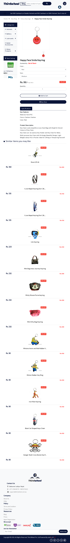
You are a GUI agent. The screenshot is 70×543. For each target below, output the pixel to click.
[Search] (35, 531)
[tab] (10, 29)
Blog (5, 514)
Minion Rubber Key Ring (35, 375)
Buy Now (43, 102)
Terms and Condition (10, 506)
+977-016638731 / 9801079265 (18, 489)
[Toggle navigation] (4, 13)
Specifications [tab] (26, 108)
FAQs (5, 501)
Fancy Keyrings (26, 19)
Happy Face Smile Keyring (43, 19)
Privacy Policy (8, 509)
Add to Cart (43, 96)
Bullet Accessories (9, 44)
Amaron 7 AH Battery (7, 71)
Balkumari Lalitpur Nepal (16, 486)
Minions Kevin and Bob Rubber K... (35, 348)
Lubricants (9, 38)
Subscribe (63, 531)
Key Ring (14, 19)
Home (6, 19)
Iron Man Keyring (35, 402)
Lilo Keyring (35, 242)
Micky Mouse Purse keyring (35, 295)
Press (5, 517)
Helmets (8, 29)
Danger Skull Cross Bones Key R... (35, 455)
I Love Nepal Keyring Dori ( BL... (35, 189)
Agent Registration (9, 519)
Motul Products (8, 50)
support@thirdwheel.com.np (18, 492)
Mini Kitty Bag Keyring (35, 322)
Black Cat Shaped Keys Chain (35, 428)
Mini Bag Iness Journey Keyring (35, 268)
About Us (6, 498)
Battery (8, 34)
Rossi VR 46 (35, 162)
